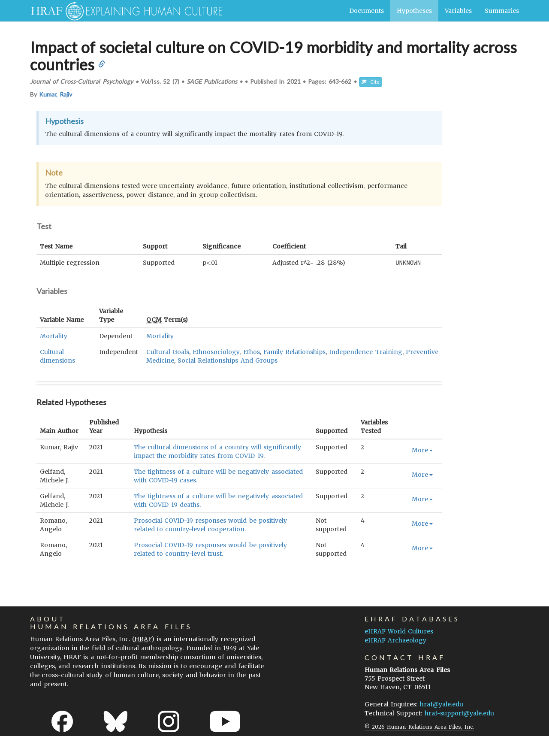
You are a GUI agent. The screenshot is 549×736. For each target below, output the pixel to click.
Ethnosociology (216, 351)
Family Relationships (294, 351)
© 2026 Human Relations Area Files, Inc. (419, 726)
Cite (371, 82)
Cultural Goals (167, 351)
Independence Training (365, 351)
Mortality (53, 335)
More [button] (422, 450)
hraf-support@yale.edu (459, 713)
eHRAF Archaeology (395, 640)
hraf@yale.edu (441, 704)
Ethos (251, 351)
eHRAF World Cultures (399, 631)
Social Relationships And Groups (228, 360)
